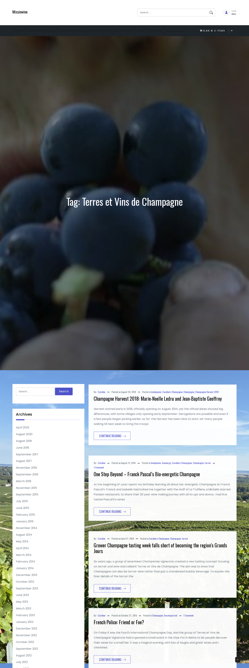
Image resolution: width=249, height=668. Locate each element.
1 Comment (99, 492)
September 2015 (27, 505)
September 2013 (27, 599)
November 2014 (26, 539)
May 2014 (22, 552)
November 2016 (26, 478)
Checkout (172, 30)
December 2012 (26, 639)
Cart (155, 30)
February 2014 (25, 572)
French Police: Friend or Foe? (119, 647)
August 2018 (24, 451)
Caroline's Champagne (172, 417)
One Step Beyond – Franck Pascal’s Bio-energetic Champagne (147, 499)
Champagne (188, 417)
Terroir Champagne (45, 30)
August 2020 (24, 445)
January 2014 (25, 579)
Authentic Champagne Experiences (92, 30)
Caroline (101, 417)
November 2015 (26, 498)
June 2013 (22, 606)
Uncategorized (170, 640)
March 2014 (23, 565)
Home (20, 30)
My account (24, 41)
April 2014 (22, 559)
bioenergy (166, 488)
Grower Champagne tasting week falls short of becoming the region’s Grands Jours (160, 573)
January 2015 (25, 532)
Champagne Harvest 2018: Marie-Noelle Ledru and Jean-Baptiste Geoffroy (158, 423)
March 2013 (23, 619)
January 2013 (24, 632)
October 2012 (25, 653)
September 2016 (27, 485)
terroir (208, 488)
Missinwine (19, 12)
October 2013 (25, 592)
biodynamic (156, 417)
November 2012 (26, 646)
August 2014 (24, 545)
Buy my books (135, 30)
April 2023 (22, 438)
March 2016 (23, 492)
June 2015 (22, 518)
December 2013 (26, 586)
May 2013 (22, 612)
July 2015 (22, 512)
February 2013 (25, 626)
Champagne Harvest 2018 (207, 417)
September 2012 (27, 659)
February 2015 (25, 525)
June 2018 (22, 458)
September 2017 (27, 465)
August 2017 (24, 471)
